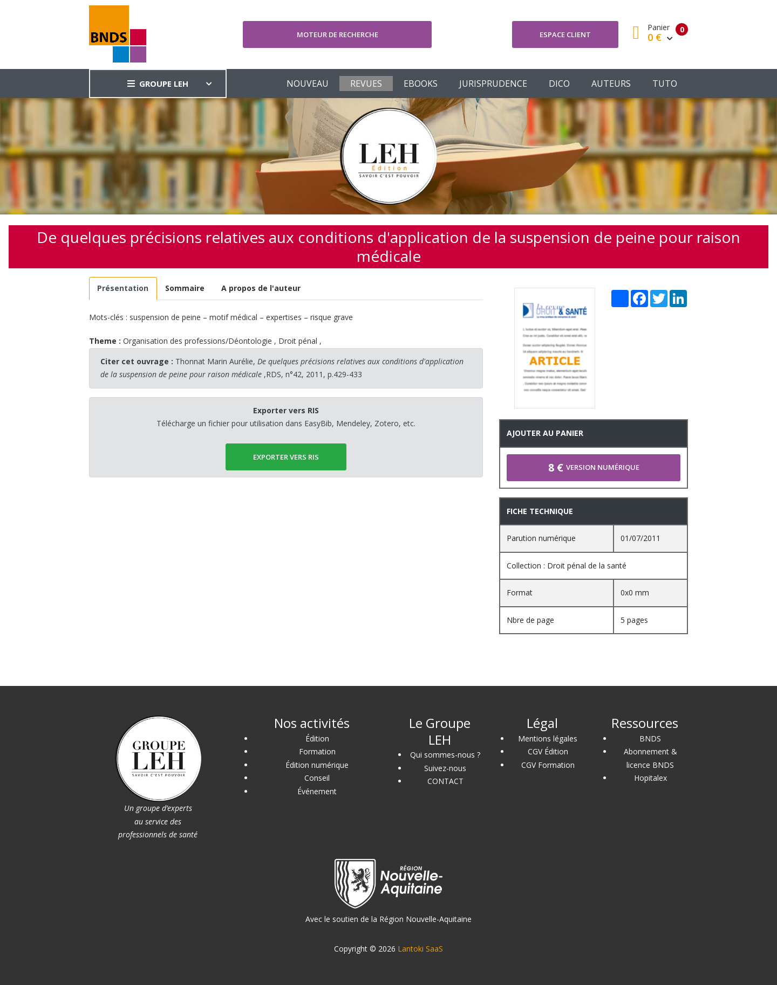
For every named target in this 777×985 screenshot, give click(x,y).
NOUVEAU (308, 83)
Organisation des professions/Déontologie (197, 341)
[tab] (123, 288)
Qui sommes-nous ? (445, 755)
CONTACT (445, 781)
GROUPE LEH (157, 83)
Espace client (565, 34)
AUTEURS (611, 83)
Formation (317, 751)
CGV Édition (548, 751)
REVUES (366, 83)
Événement (317, 791)
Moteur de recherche (337, 34)
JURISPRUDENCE (493, 83)
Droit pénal (297, 341)
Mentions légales (547, 738)
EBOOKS (421, 83)
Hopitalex (650, 778)
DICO (559, 83)
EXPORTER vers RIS (286, 457)
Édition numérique (317, 765)
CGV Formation (548, 765)
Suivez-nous (445, 768)
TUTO (664, 83)
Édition (317, 738)
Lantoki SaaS (420, 949)
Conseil (317, 778)
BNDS (650, 738)
